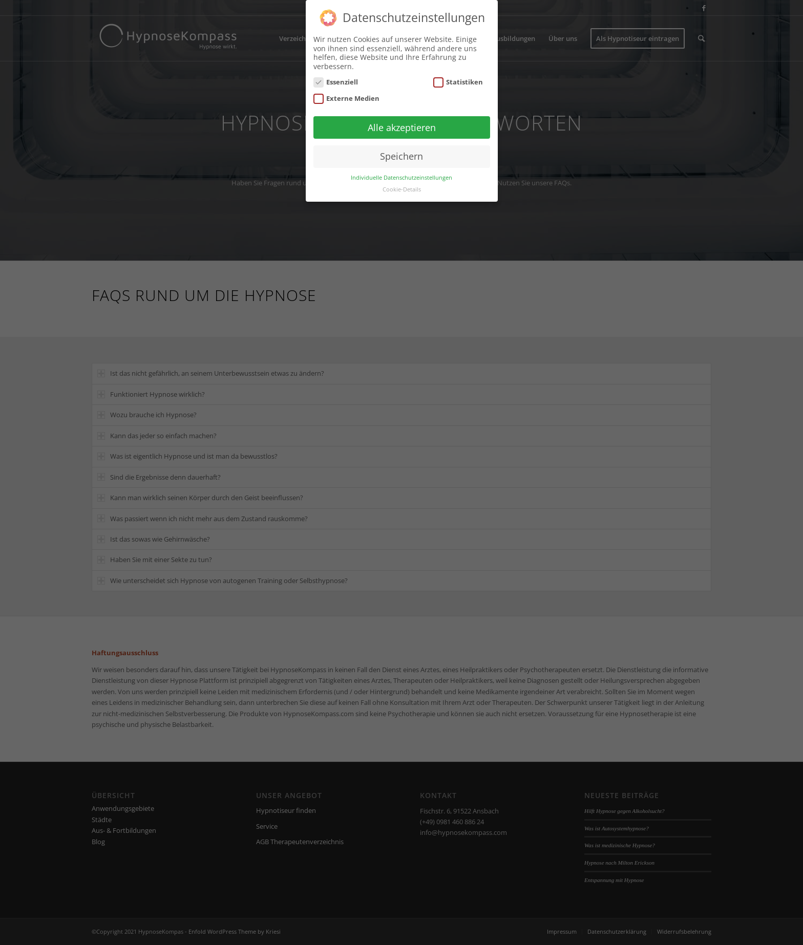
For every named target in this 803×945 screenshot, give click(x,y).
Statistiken (458, 72)
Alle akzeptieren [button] (402, 117)
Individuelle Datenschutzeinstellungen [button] (401, 167)
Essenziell (335, 72)
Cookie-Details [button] (402, 179)
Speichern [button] (401, 146)
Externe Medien (346, 88)
